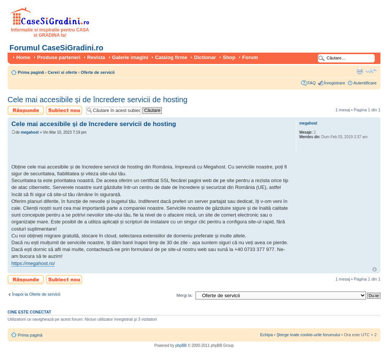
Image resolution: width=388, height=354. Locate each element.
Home (23, 57)
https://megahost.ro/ (33, 263)
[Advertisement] (100, 150)
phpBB (181, 345)
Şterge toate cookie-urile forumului (308, 334)
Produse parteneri (58, 57)
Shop (229, 57)
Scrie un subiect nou (64, 110)
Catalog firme (171, 57)
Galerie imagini (130, 57)
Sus (374, 269)
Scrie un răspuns (26, 110)
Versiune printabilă (359, 70)
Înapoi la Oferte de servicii (36, 294)
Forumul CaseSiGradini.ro (56, 48)
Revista (96, 57)
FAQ (311, 83)
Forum (250, 57)
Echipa (266, 334)
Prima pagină (31, 72)
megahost (30, 132)
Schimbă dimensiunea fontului (371, 70)
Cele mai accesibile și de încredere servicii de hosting (98, 99)
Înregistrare (334, 83)
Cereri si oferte (62, 72)
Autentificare (365, 83)
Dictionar (205, 57)
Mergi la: (184, 295)
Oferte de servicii (97, 72)
